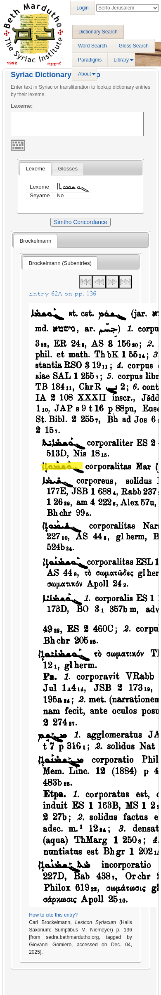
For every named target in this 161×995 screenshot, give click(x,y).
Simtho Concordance (80, 222)
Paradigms (90, 60)
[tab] (35, 168)
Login (82, 8)
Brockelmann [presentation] (35, 241)
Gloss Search (134, 46)
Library (121, 60)
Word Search (92, 46)
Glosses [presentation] (68, 168)
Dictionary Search (98, 32)
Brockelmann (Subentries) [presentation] (60, 263)
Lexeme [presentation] (35, 168)
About (84, 74)
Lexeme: (22, 106)
